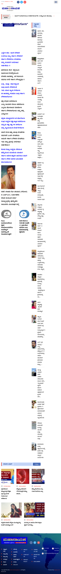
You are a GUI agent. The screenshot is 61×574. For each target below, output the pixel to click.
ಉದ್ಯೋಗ (5, 559)
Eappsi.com (57, 570)
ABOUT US (25, 550)
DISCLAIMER (36, 561)
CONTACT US (26, 555)
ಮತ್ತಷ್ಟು (36, 464)
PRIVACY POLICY (26, 560)
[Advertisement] (15, 39)
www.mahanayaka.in (15, 570)
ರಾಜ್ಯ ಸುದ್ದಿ (5, 554)
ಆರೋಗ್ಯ (15, 549)
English (15, 564)
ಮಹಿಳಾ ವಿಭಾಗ (15, 555)
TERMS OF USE (35, 550)
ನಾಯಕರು (15, 552)
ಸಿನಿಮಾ (15, 562)
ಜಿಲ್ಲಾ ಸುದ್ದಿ (5, 556)
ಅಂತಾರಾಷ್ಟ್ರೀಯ (16, 559)
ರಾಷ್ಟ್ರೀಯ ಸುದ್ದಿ (5, 550)
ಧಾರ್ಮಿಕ (5, 564)
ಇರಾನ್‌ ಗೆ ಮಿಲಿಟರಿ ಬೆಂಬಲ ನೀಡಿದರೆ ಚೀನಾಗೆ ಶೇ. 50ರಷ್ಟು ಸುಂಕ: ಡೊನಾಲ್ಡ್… (38, 16)
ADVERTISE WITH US (36, 556)
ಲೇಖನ (4, 562)
